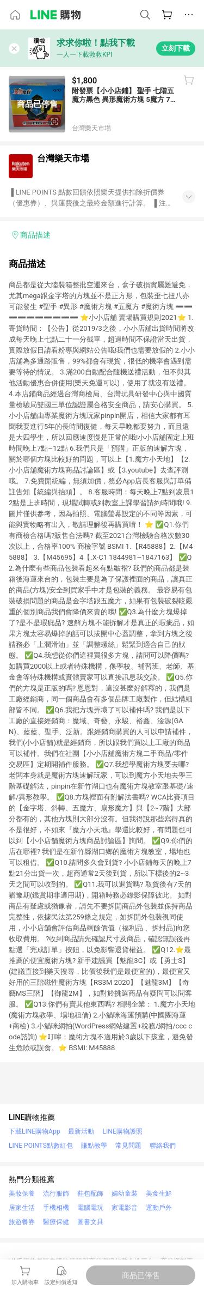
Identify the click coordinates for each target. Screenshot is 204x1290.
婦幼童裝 (125, 1193)
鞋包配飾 (90, 1193)
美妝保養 (22, 1193)
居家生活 (22, 1208)
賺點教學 (94, 1145)
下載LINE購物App (34, 1131)
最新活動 (81, 1131)
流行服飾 (56, 1193)
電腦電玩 (90, 1208)
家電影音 (125, 1208)
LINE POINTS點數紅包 (41, 1145)
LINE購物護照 (122, 1131)
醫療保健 (56, 1222)
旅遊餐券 (22, 1222)
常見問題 (128, 1145)
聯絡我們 (163, 1145)
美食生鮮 (159, 1193)
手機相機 (56, 1208)
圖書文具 (90, 1222)
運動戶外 (159, 1208)
